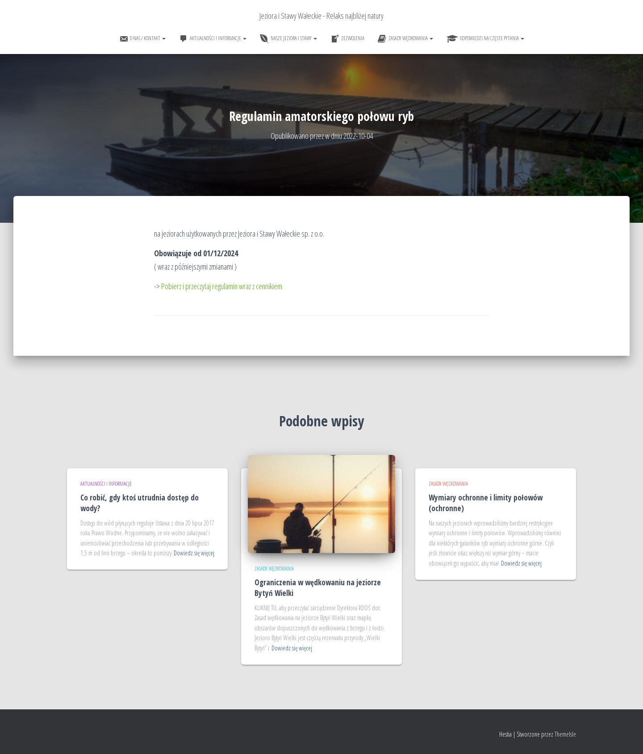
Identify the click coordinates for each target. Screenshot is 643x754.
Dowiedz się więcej (194, 553)
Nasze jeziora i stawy (288, 38)
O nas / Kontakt (142, 38)
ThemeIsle (565, 734)
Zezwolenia (347, 38)
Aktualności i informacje (212, 38)
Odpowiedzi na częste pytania (485, 38)
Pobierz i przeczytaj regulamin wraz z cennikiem (221, 286)
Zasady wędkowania (405, 38)
